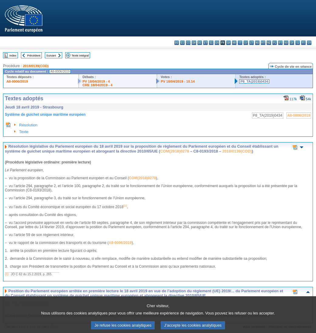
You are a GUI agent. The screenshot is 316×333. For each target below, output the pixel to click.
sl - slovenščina (297, 42)
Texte (24, 131)
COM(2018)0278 (174, 151)
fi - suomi (303, 42)
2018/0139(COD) (36, 66)
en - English (217, 42)
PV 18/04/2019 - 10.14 (178, 81)
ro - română (286, 42)
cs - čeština (188, 42)
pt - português (280, 42)
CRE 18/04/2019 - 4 (97, 85)
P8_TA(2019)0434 (254, 81)
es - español (182, 42)
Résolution (28, 125)
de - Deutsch (199, 42)
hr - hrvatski (234, 42)
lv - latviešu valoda (246, 42)
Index (12, 55)
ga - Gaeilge (228, 42)
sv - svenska (309, 42)
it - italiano (240, 42)
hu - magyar (257, 42)
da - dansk (194, 42)
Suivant (51, 55)
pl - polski (274, 42)
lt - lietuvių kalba (251, 42)
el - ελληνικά (211, 42)
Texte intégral (80, 55)
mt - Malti (263, 42)
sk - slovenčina (292, 42)
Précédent (34, 55)
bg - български (176, 42)
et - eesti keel (205, 42)
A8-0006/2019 (17, 81)
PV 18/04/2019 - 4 (96, 81)
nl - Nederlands (269, 42)
